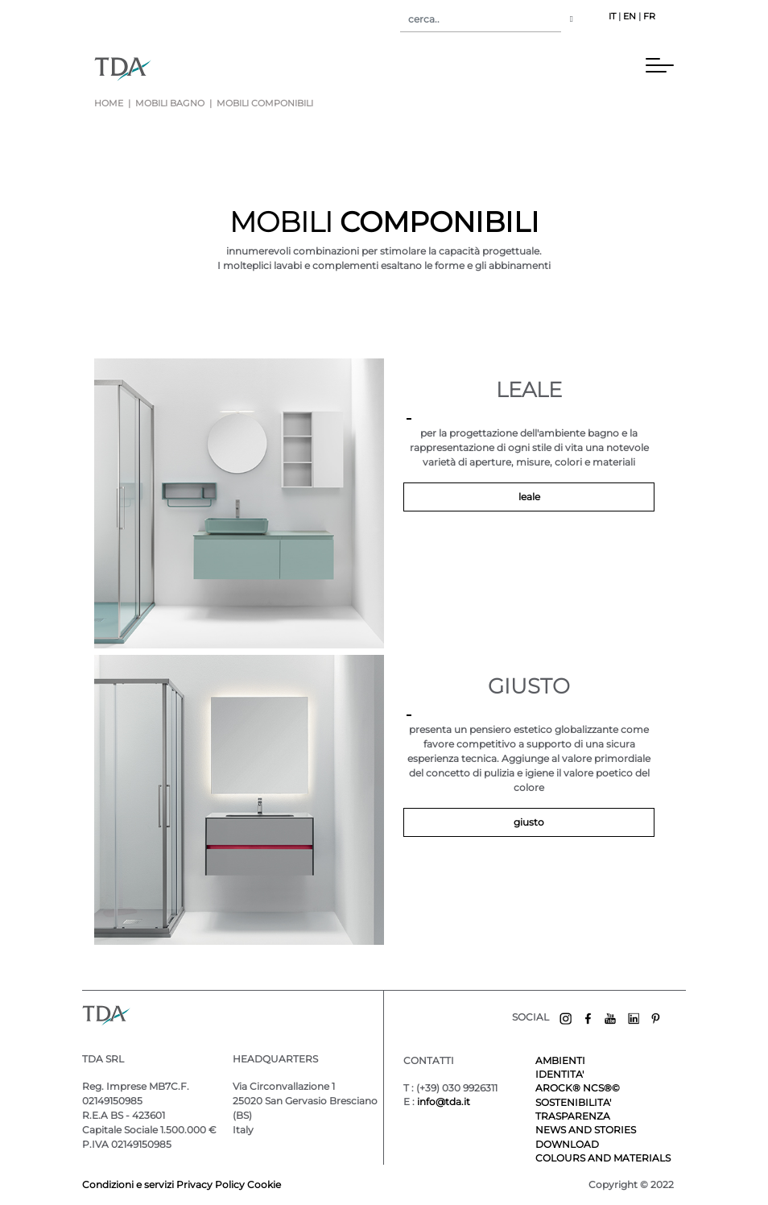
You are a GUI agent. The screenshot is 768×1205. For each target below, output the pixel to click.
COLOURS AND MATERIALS (603, 1158)
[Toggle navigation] (405, 68)
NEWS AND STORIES (585, 1130)
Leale (529, 497)
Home (108, 103)
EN (629, 16)
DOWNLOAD (567, 1144)
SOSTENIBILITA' (573, 1102)
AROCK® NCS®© (577, 1088)
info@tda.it (443, 1101)
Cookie (264, 1184)
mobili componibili (263, 103)
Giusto (529, 822)
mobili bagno (170, 103)
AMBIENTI (560, 1060)
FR (649, 16)
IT (612, 16)
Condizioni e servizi (129, 1184)
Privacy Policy (210, 1184)
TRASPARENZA (572, 1116)
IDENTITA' (559, 1074)
